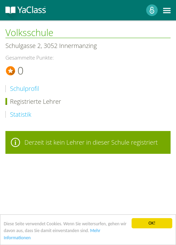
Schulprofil (24, 89)
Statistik (21, 114)
